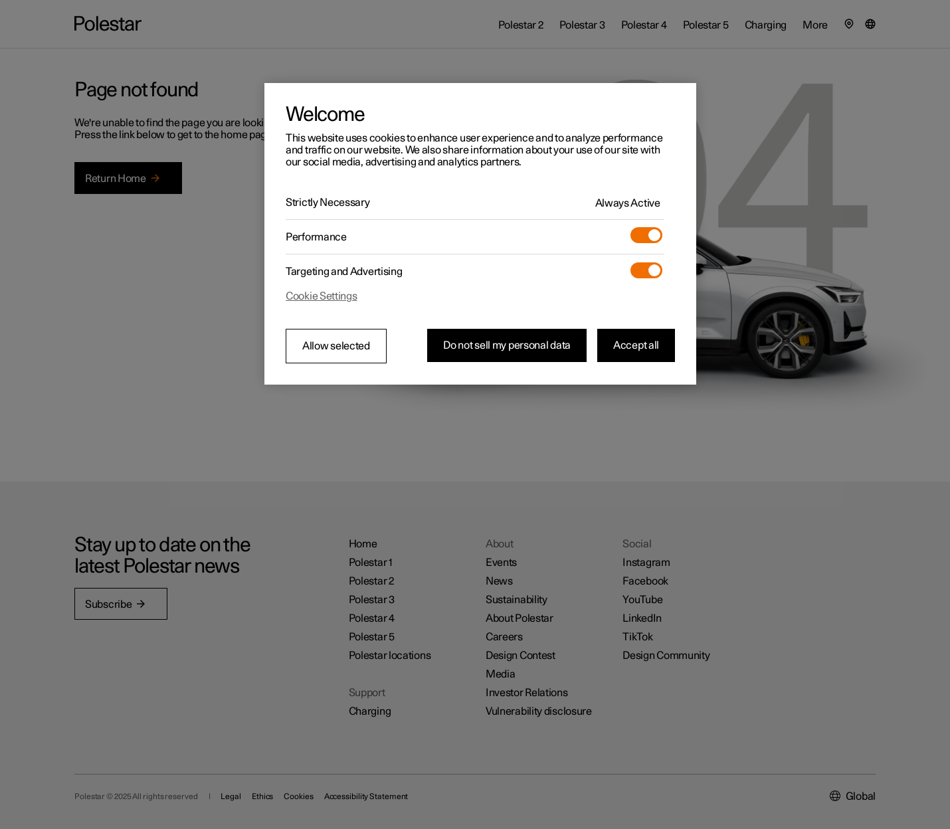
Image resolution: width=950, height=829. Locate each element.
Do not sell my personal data (507, 345)
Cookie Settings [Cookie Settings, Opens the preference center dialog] (321, 296)
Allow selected (336, 346)
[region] (480, 234)
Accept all (636, 345)
